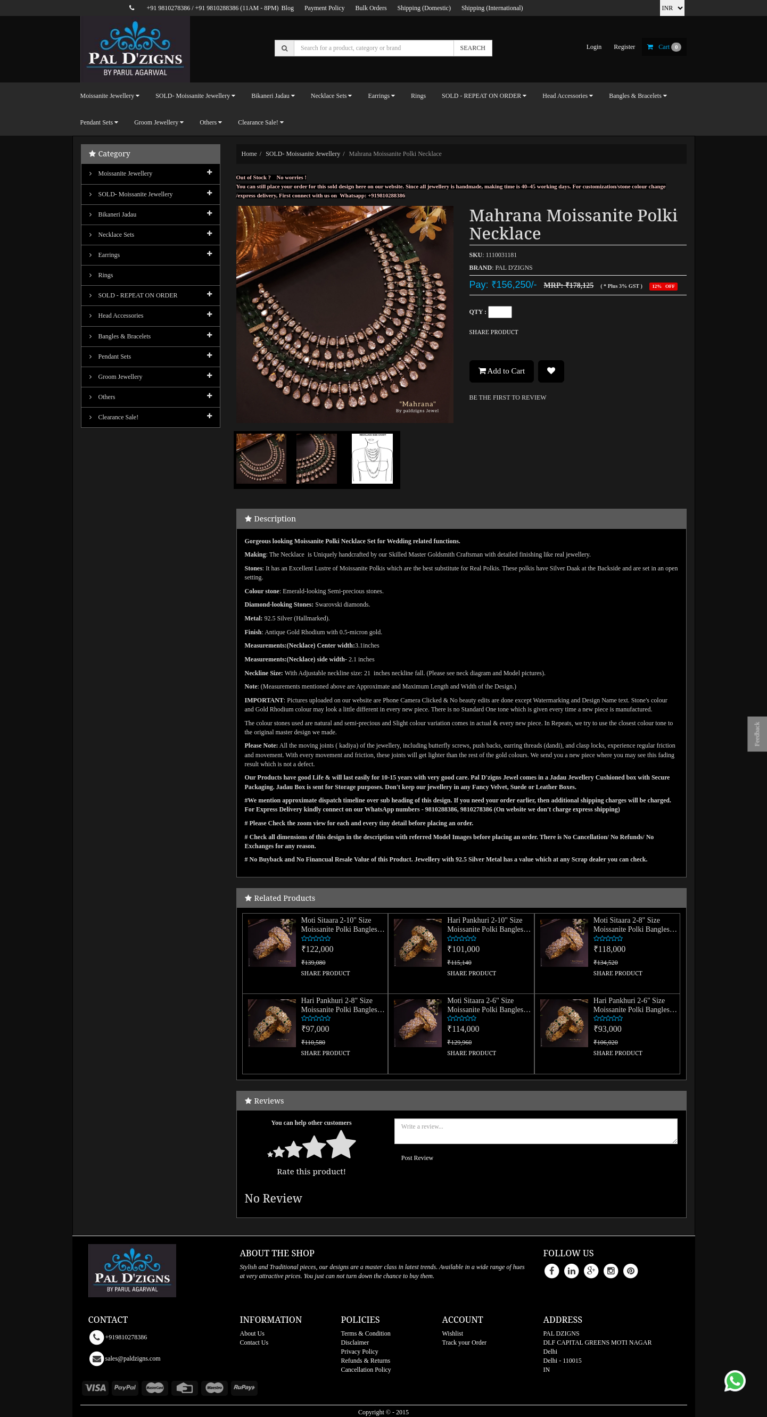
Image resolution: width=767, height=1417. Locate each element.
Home (249, 154)
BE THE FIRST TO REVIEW (508, 397)
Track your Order (464, 1342)
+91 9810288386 (217, 8)
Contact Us (254, 1342)
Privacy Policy (359, 1351)
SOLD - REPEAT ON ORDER (133, 295)
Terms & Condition (366, 1333)
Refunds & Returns (366, 1360)
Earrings (104, 255)
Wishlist (453, 1333)
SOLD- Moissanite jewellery (303, 154)
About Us (252, 1333)
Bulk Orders (371, 8)
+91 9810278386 (168, 8)
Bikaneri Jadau (113, 214)
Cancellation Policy (366, 1369)
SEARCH (472, 48)
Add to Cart (502, 371)
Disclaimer (355, 1342)
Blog (288, 8)
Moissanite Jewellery (121, 173)
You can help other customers (311, 1122)
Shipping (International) (492, 8)
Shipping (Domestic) (424, 8)
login (594, 47)
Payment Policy (324, 8)
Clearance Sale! (114, 417)
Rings (418, 96)
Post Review (417, 1158)
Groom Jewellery (116, 376)
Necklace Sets (112, 234)
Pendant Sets (110, 356)
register (624, 47)
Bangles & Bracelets (120, 336)
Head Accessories (116, 315)
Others (102, 397)
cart (664, 47)
